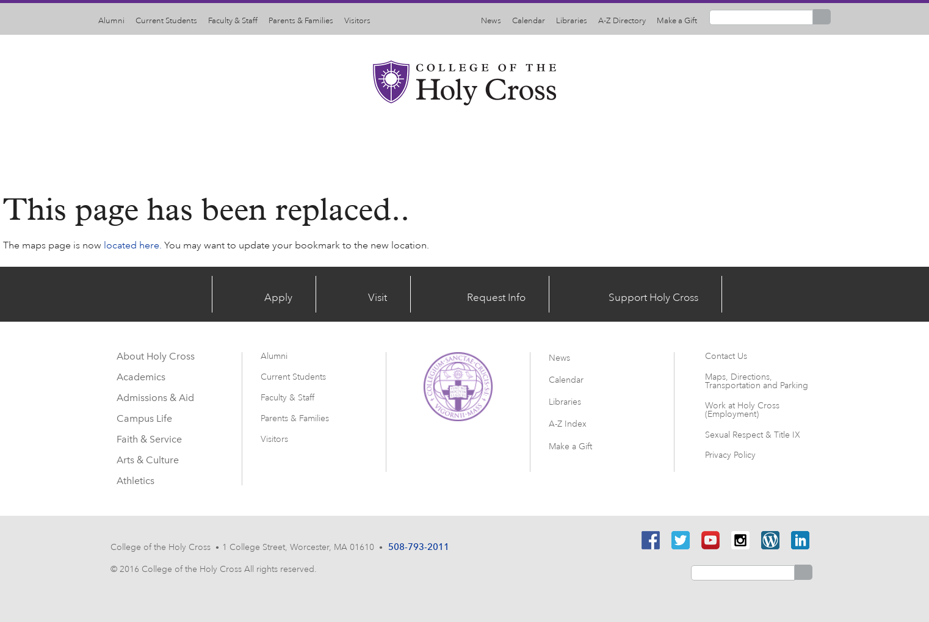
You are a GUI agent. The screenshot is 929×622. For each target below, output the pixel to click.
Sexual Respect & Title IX (752, 435)
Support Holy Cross (672, 293)
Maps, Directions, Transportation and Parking (756, 380)
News (491, 21)
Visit (371, 293)
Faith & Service (574, 145)
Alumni (111, 21)
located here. (133, 245)
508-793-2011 (418, 546)
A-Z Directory (622, 21)
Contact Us (726, 356)
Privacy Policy (730, 455)
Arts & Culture (668, 145)
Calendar (528, 21)
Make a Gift (677, 21)
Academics (298, 145)
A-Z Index (568, 418)
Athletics (746, 145)
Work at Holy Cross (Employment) (742, 409)
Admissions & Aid (390, 145)
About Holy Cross (205, 145)
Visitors (357, 21)
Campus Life (485, 145)
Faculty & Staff (233, 21)
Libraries (571, 21)
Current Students (166, 21)
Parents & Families (301, 21)
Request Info (501, 293)
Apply (265, 293)
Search (822, 16)
